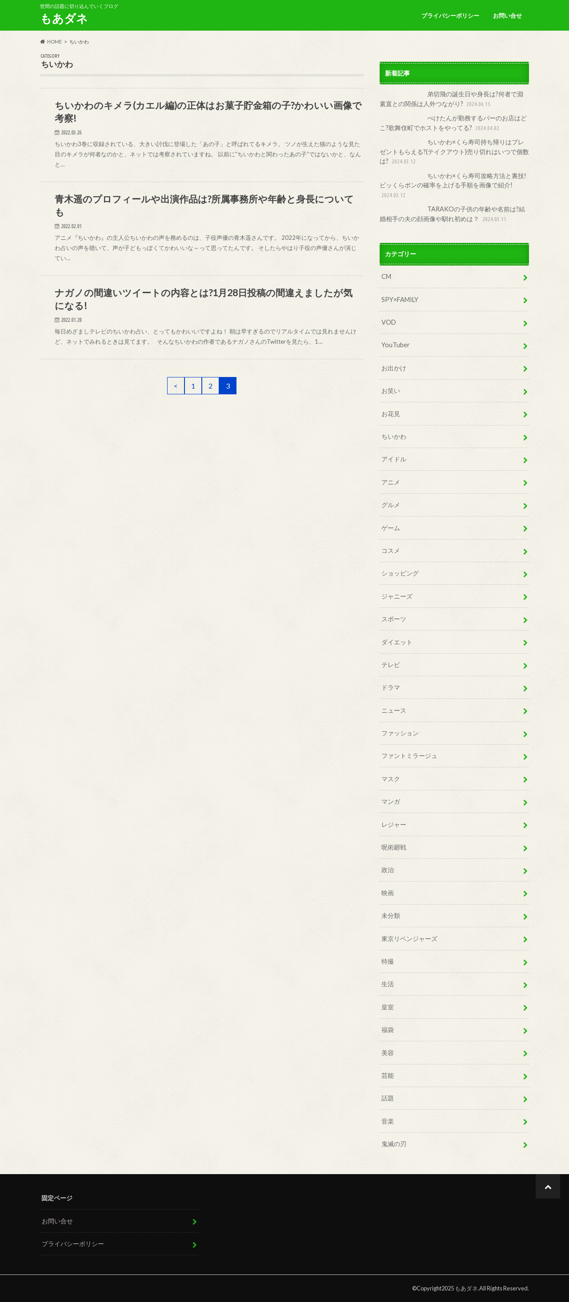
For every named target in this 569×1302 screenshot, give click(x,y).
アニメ (390, 482)
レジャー (393, 824)
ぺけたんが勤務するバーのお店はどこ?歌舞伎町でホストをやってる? (453, 123)
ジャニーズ (397, 596)
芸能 (387, 1075)
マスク (390, 778)
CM (386, 276)
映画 (387, 893)
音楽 (387, 1121)
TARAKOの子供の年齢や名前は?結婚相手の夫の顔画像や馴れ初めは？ (452, 214)
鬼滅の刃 (393, 1143)
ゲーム (390, 528)
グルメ (390, 504)
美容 (387, 1052)
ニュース (393, 710)
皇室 (387, 1007)
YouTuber (395, 345)
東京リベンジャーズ (409, 938)
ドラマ (390, 687)
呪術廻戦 (393, 847)
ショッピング (400, 573)
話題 (387, 1098)
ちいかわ (393, 436)
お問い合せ (507, 15)
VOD (388, 322)
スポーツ (393, 619)
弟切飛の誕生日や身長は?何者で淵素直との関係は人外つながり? (451, 99)
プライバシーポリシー (450, 15)
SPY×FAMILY (399, 299)
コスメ (390, 550)
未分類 (390, 915)
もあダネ (64, 18)
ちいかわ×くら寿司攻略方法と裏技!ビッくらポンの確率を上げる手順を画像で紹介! (453, 186)
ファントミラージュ (409, 755)
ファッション (400, 733)
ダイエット (397, 642)
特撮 (387, 961)
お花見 (390, 413)
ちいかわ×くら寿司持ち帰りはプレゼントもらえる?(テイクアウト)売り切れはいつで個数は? (454, 152)
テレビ (390, 664)
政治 (387, 869)
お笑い (390, 390)
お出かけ (393, 368)
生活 (387, 984)
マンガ (390, 801)
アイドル (393, 459)
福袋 (387, 1029)
